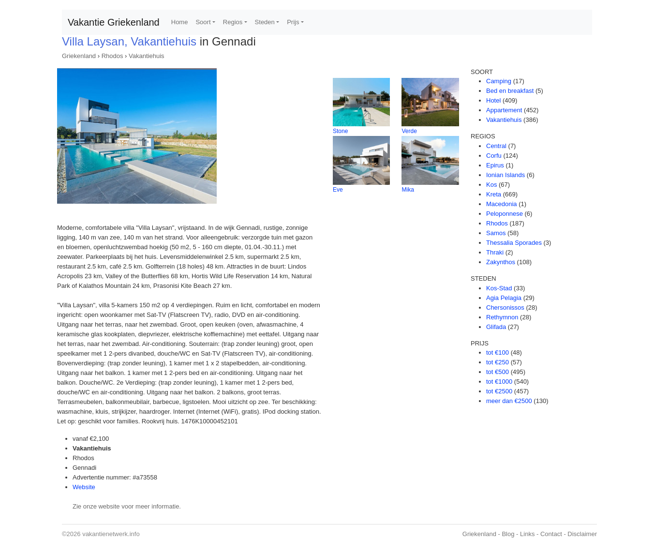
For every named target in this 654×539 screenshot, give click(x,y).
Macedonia (501, 204)
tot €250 (497, 362)
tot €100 (497, 352)
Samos (495, 233)
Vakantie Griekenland (114, 22)
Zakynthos (500, 262)
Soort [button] (202, 22)
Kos (491, 184)
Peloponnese (504, 213)
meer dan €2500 (509, 400)
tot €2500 (499, 391)
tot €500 (497, 371)
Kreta (493, 194)
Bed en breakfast (510, 90)
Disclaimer (582, 534)
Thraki (495, 252)
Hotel (493, 100)
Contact (551, 534)
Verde (408, 131)
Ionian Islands (505, 175)
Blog (508, 534)
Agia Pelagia (503, 297)
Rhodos (112, 56)
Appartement (504, 110)
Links (527, 534)
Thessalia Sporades (514, 242)
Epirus (495, 165)
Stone (340, 131)
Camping (498, 81)
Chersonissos (505, 307)
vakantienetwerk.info (111, 534)
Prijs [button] (293, 22)
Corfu (494, 155)
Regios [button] (232, 22)
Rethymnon (502, 317)
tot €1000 (499, 381)
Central (496, 146)
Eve (338, 189)
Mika (407, 189)
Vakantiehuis (146, 56)
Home (179, 22)
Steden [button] (265, 22)
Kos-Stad (499, 288)
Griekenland (79, 56)
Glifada (496, 326)
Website (84, 487)
